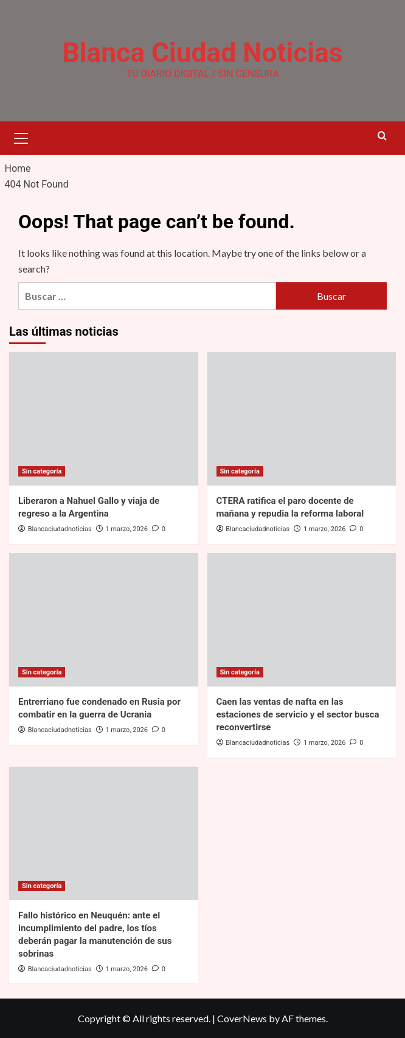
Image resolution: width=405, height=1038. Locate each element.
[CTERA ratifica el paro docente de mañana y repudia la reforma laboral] (301, 419)
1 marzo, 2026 (126, 529)
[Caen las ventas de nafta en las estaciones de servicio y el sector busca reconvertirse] (301, 620)
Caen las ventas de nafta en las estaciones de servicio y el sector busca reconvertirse (297, 714)
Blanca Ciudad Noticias (202, 53)
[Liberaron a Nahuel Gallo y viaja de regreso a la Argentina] (103, 419)
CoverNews (242, 1018)
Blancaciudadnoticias (60, 529)
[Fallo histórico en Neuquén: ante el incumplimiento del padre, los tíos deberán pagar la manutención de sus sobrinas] (103, 833)
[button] (21, 136)
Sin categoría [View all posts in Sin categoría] (41, 471)
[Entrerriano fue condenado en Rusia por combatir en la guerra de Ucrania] (103, 620)
